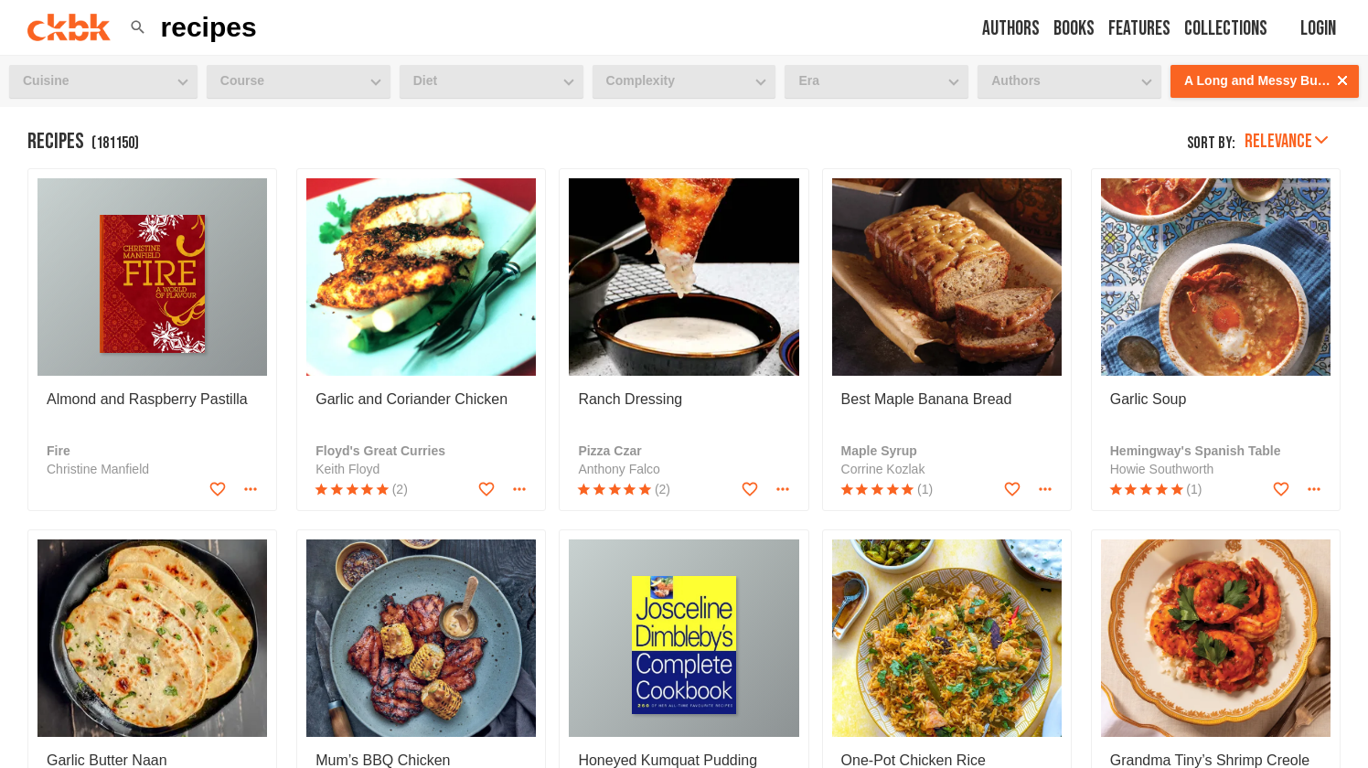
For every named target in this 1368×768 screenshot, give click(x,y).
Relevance (1286, 141)
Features (1139, 28)
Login (1318, 28)
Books (1074, 28)
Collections (1225, 28)
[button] (138, 27)
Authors (1011, 28)
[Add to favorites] (217, 489)
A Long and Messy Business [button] (1270, 80)
